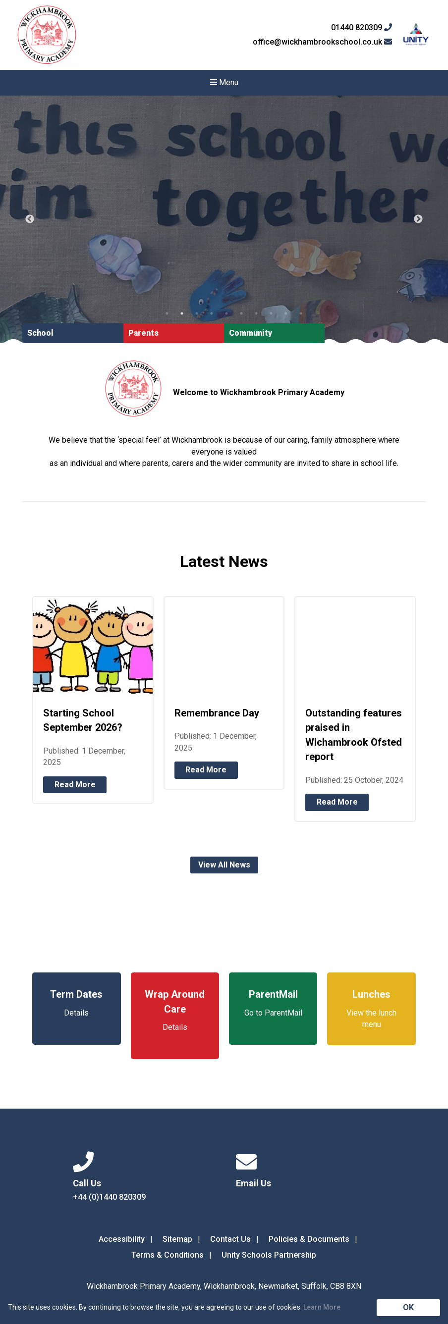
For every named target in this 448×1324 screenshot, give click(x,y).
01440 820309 (361, 27)
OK (408, 1307)
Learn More (321, 1307)
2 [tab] (182, 313)
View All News (224, 864)
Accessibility (122, 1239)
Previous (30, 219)
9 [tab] (286, 313)
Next (418, 219)
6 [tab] (241, 313)
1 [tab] (167, 313)
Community (250, 333)
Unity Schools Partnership (269, 1255)
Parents (143, 333)
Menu (224, 82)
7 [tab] (256, 313)
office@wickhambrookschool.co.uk (322, 42)
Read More (75, 784)
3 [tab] (197, 313)
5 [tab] (226, 313)
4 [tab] (212, 313)
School (40, 333)
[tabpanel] (224, 219)
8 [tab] (271, 313)
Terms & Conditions (167, 1255)
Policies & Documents (309, 1239)
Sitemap (177, 1239)
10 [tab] (301, 313)
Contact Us (230, 1239)
